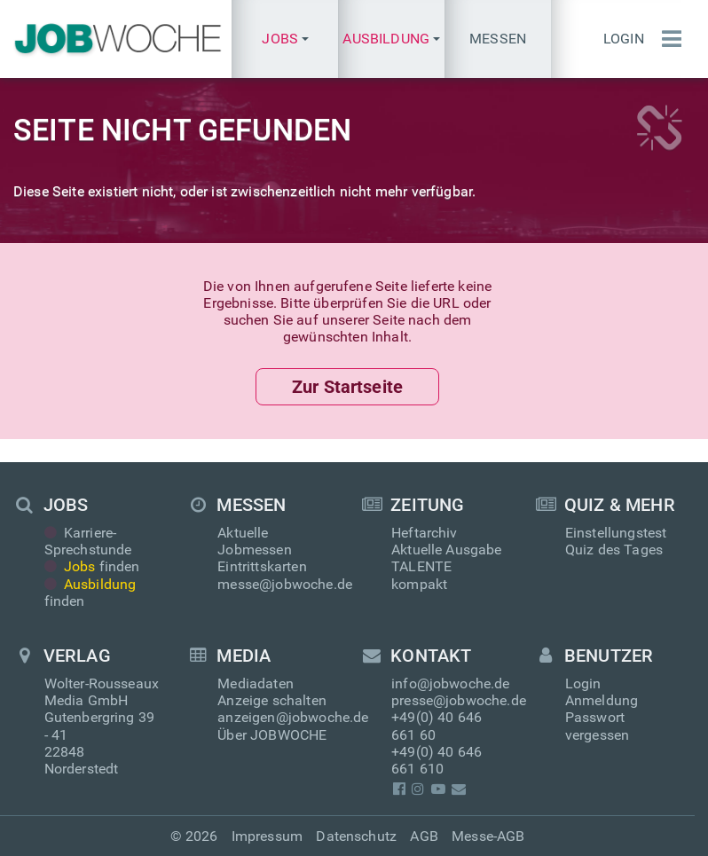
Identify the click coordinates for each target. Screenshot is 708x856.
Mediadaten (255, 683)
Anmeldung (601, 700)
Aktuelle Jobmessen (254, 541)
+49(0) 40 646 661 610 (436, 760)
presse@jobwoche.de (458, 700)
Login (623, 38)
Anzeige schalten (271, 700)
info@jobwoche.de (450, 683)
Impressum (267, 836)
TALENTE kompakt (421, 575)
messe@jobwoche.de (284, 584)
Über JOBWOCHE (271, 734)
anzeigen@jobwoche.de (292, 717)
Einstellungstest (616, 532)
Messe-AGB (488, 836)
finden (92, 566)
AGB (423, 836)
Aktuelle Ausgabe (446, 549)
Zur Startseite (347, 386)
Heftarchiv (424, 532)
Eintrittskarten (261, 566)
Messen (497, 38)
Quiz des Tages (614, 549)
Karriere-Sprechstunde (88, 541)
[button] (285, 39)
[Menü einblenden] (667, 39)
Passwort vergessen (597, 725)
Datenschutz (356, 836)
